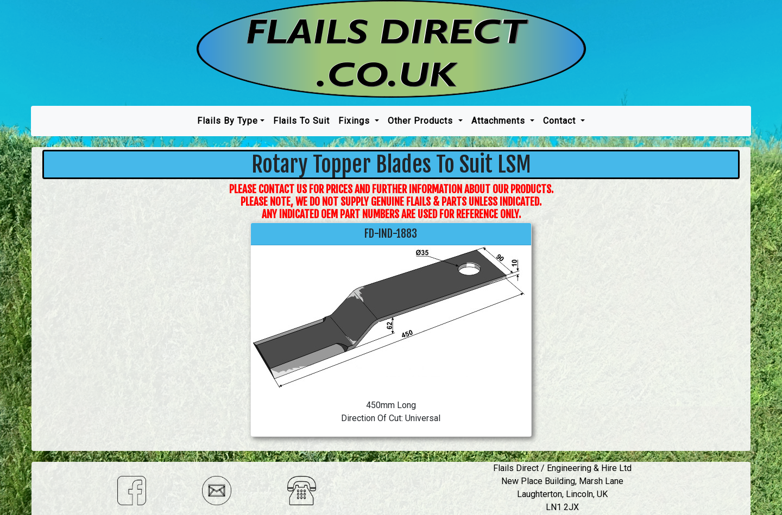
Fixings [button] (355, 121)
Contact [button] (560, 121)
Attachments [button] (499, 121)
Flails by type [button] (227, 121)
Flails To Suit (301, 121)
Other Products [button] (422, 121)
